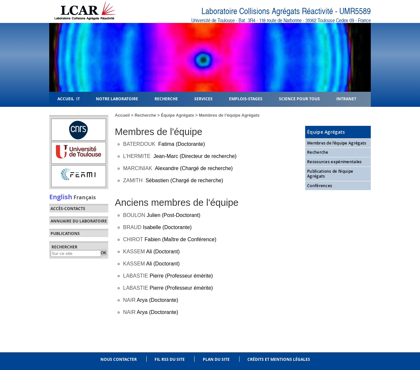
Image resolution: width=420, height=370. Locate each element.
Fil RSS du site (170, 359)
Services (203, 98)
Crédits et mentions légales (278, 359)
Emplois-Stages (245, 98)
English (60, 196)
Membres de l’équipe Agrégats (336, 143)
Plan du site (216, 359)
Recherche (145, 115)
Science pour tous (299, 98)
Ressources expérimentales (334, 162)
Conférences (319, 185)
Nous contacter (118, 359)
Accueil (68, 98)
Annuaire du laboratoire (79, 221)
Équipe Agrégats (177, 115)
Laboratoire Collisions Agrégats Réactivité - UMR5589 (286, 11)
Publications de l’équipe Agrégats (330, 173)
